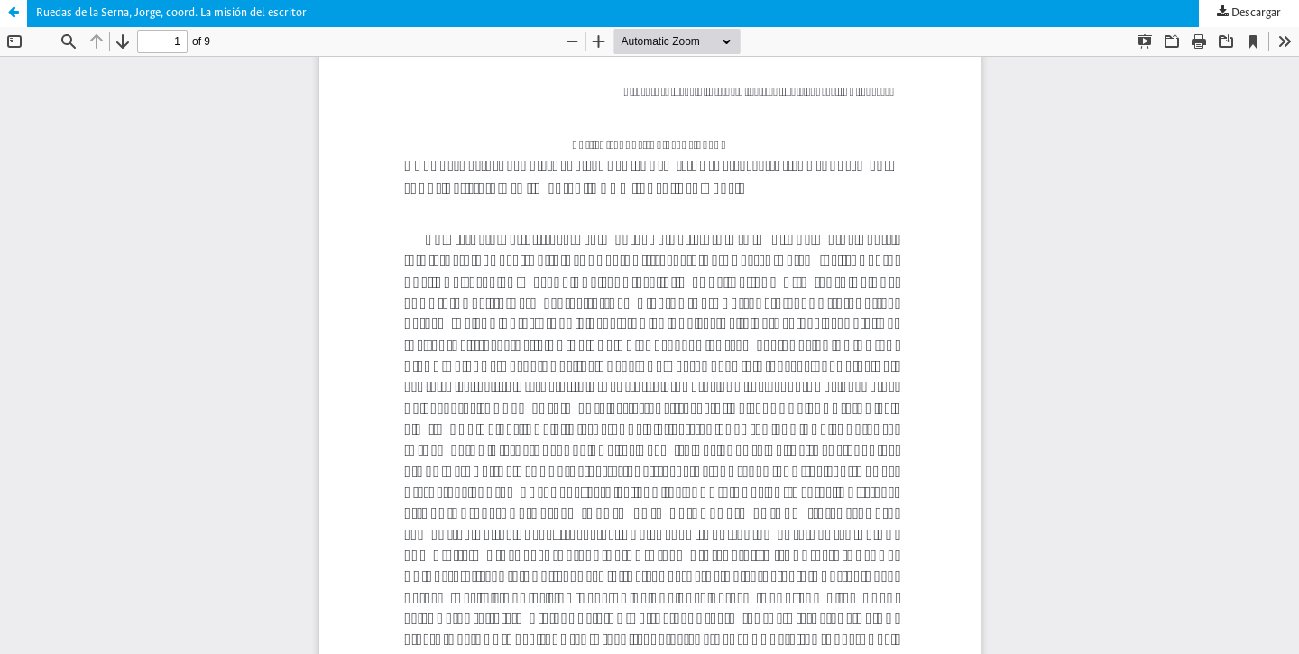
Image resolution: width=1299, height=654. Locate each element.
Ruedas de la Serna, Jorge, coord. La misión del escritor (171, 13)
